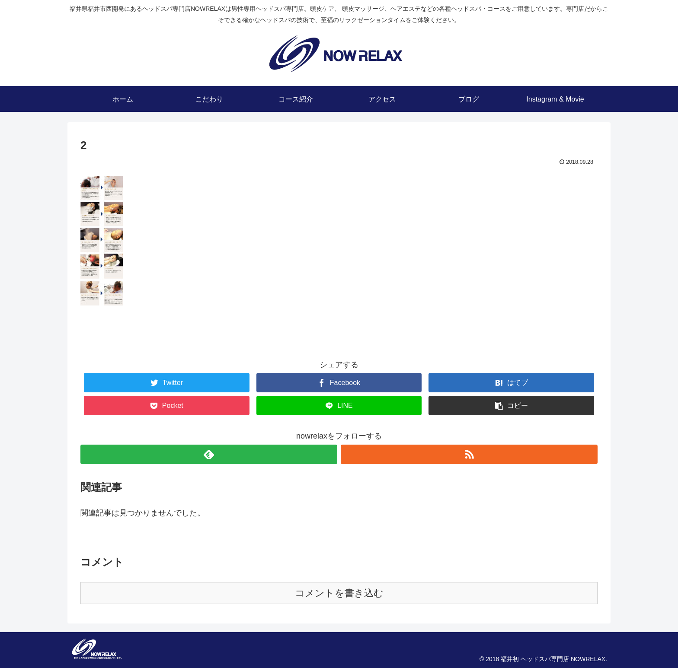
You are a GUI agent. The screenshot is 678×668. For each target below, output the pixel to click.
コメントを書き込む (339, 593)
